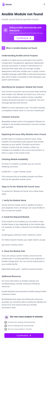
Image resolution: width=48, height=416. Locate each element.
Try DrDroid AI (24, 38)
